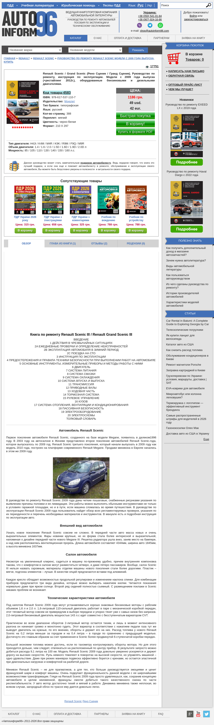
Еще (206, 439)
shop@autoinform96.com (154, 30)
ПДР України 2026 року (25, 219)
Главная (9, 58)
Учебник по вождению (108, 219)
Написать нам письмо (186, 71)
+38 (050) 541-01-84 (150, 16)
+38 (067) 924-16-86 (150, 19)
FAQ (160, 714)
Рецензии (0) (136, 243)
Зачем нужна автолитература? (186, 260)
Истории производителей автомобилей (182, 295)
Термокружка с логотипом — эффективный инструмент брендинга (184, 406)
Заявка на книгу (193, 38)
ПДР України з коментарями (81, 219)
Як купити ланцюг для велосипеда (180, 337)
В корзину (25, 230)
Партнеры (101, 714)
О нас (98, 38)
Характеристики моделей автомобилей (182, 304)
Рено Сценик (90, 701)
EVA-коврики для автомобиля (185, 388)
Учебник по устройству (136, 219)
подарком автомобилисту (95, 162)
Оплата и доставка (127, 38)
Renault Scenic (43, 58)
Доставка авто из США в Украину (187, 433)
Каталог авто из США (180, 344)
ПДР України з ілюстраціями (53, 219)
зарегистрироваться (196, 19)
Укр (149, 5)
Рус (141, 5)
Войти (193, 15)
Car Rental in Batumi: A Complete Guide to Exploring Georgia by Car (187, 322)
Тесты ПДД (111, 5)
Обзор (26, 243)
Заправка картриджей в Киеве (185, 370)
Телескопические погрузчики (184, 329)
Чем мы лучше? (180, 89)
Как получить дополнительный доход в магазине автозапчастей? (186, 251)
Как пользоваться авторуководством (178, 276)
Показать (138, 50)
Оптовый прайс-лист (185, 84)
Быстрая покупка (135, 116)
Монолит (69, 101)
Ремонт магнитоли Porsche (183, 364)
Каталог (76, 38)
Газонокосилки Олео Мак (182, 428)
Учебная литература (37, 5)
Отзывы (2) (99, 243)
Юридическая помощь (78, 5)
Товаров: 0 (195, 59)
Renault (24, 58)
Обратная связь (181, 75)
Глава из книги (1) (63, 243)
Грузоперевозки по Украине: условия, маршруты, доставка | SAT (186, 379)
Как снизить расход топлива (184, 350)
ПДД (10, 5)
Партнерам (161, 38)
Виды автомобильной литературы (180, 267)
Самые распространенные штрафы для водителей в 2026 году (186, 419)
